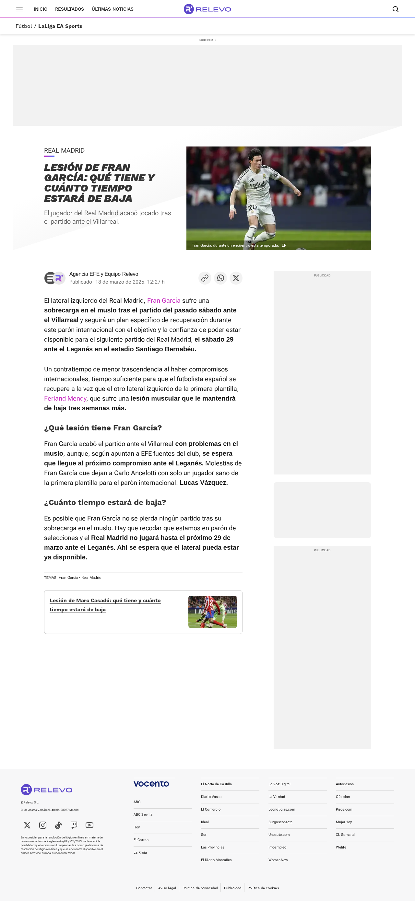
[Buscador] (395, 9)
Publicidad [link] (232, 888)
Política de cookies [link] (263, 888)
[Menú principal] (19, 9)
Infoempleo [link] (277, 847)
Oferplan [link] (343, 797)
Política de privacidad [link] (200, 888)
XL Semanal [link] (345, 835)
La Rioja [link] (140, 852)
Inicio (40, 9)
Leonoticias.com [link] (281, 809)
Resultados (69, 9)
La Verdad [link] (276, 797)
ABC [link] (137, 802)
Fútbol (24, 26)
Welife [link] (341, 847)
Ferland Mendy (65, 398)
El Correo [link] (141, 840)
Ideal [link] (205, 822)
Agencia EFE (84, 274)
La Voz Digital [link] (279, 784)
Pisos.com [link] (344, 809)
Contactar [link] (144, 888)
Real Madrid (91, 577)
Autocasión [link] (345, 784)
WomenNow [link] (278, 860)
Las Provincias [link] (212, 847)
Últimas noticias (113, 9)
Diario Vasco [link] (211, 797)
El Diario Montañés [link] (216, 860)
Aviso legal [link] (167, 888)
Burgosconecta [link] (280, 822)
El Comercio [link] (210, 809)
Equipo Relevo (121, 274)
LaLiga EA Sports (60, 26)
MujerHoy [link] (344, 822)
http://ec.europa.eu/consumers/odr (52, 853)
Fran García (164, 300)
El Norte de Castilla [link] (216, 784)
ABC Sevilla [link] (143, 815)
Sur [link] (204, 835)
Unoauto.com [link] (279, 835)
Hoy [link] (137, 827)
